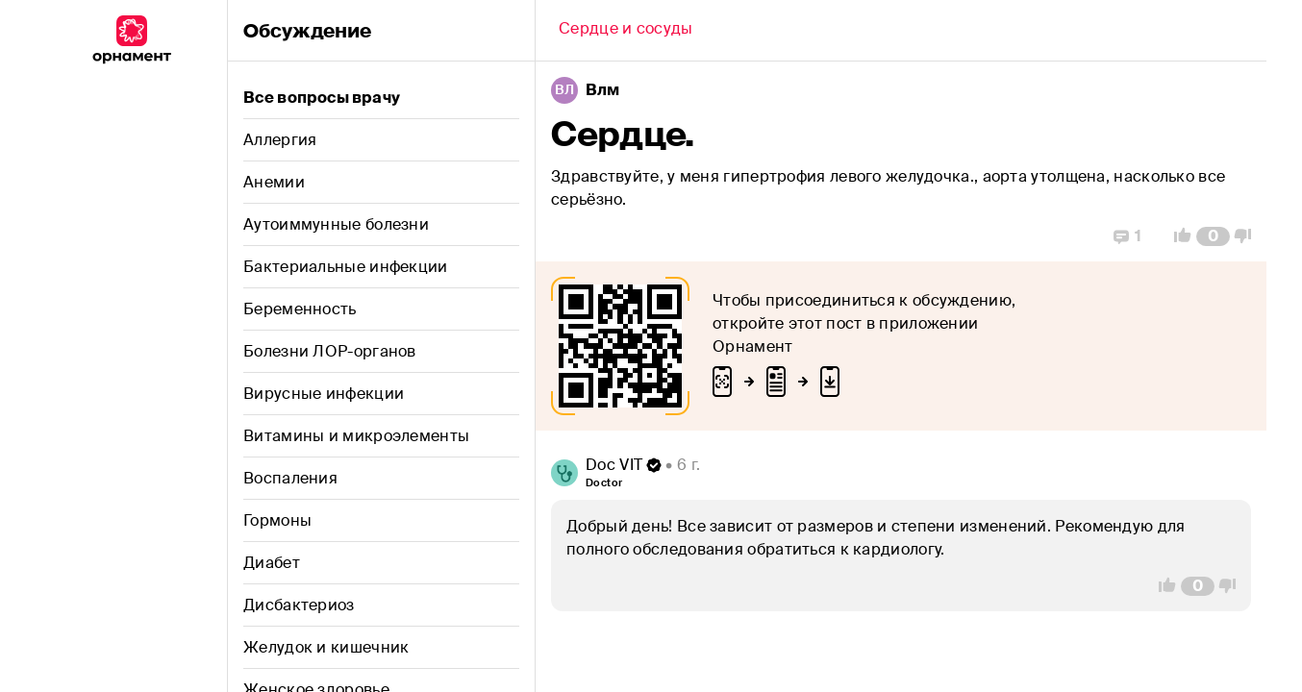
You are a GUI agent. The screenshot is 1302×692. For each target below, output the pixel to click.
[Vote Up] (1177, 236)
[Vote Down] (1248, 236)
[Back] (626, 31)
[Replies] (1127, 236)
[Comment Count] (1213, 236)
